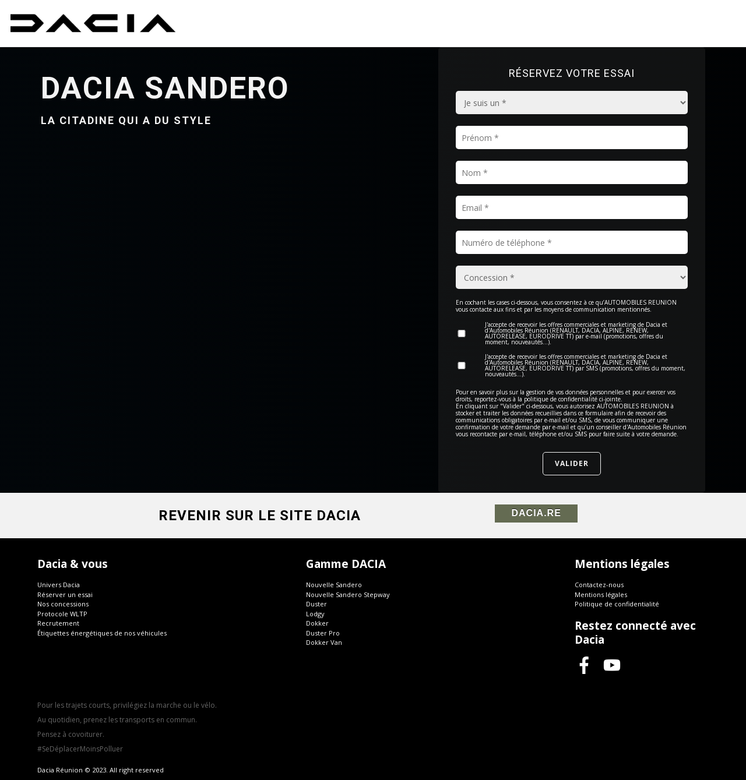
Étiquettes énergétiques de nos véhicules (102, 633)
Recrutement (58, 623)
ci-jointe (610, 399)
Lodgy (315, 613)
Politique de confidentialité (617, 603)
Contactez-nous (599, 584)
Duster (316, 603)
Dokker (317, 623)
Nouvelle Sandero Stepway (348, 594)
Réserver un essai (65, 594)
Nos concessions (63, 603)
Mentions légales (601, 594)
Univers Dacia (58, 584)
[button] (171, 616)
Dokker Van (324, 642)
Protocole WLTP (62, 613)
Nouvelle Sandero (334, 584)
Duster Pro (323, 633)
